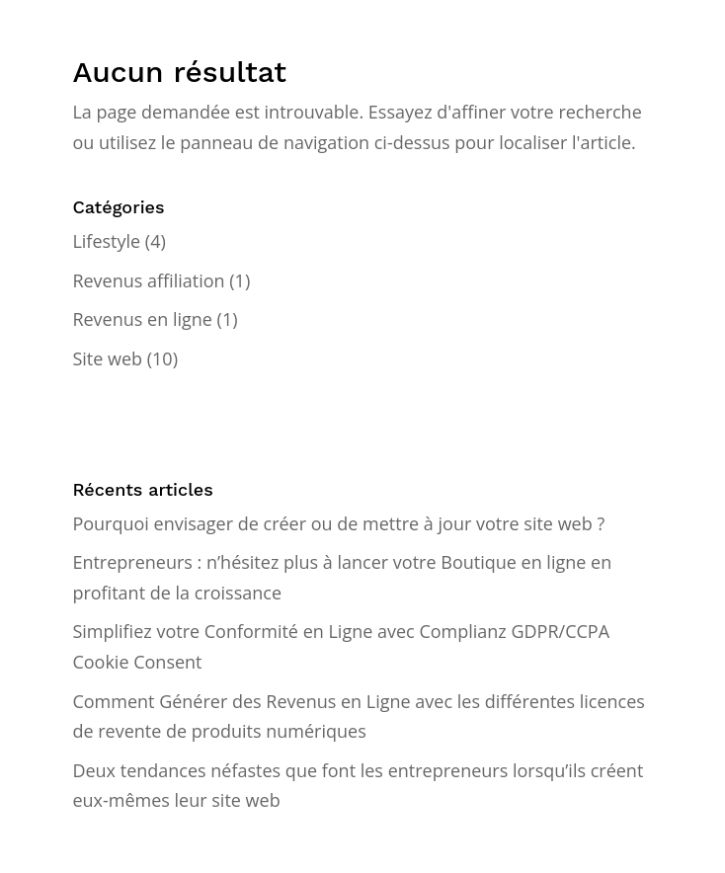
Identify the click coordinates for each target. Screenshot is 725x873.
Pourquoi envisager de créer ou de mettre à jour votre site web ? (338, 523)
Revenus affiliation (148, 280)
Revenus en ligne (141, 319)
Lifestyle (106, 241)
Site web (107, 358)
